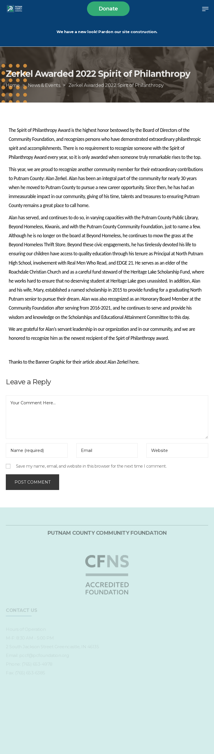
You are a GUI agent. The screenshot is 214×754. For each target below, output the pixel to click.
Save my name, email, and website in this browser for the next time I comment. (91, 466)
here (133, 362)
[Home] (12, 93)
